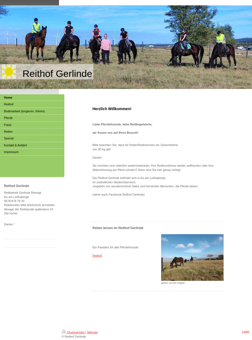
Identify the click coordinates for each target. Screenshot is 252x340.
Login (245, 331)
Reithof (97, 255)
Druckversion (73, 332)
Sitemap (92, 332)
